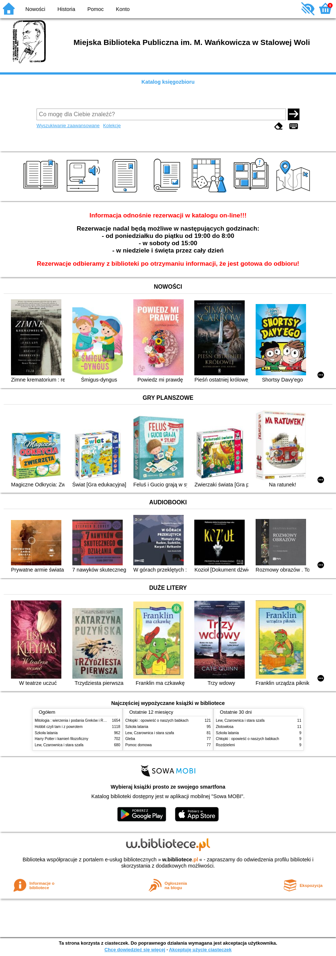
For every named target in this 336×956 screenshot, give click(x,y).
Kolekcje (112, 125)
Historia (66, 9)
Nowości (35, 9)
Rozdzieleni (225, 745)
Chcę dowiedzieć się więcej (134, 949)
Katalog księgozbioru (168, 82)
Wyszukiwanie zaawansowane (68, 125)
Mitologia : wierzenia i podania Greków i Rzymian (75, 720)
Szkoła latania (46, 733)
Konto (123, 9)
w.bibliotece (180, 859)
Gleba (130, 739)
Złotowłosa (224, 727)
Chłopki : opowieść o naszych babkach (156, 720)
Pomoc (95, 9)
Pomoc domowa (138, 745)
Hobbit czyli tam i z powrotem (59, 727)
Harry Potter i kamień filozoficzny (61, 739)
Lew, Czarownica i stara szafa (59, 745)
